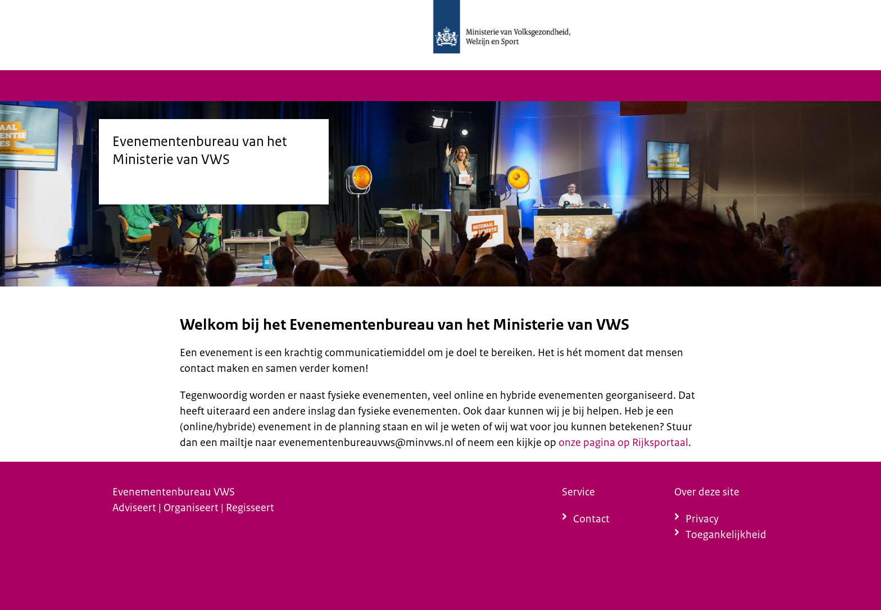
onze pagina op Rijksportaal (623, 442)
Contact (591, 519)
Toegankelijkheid (725, 534)
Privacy (702, 519)
